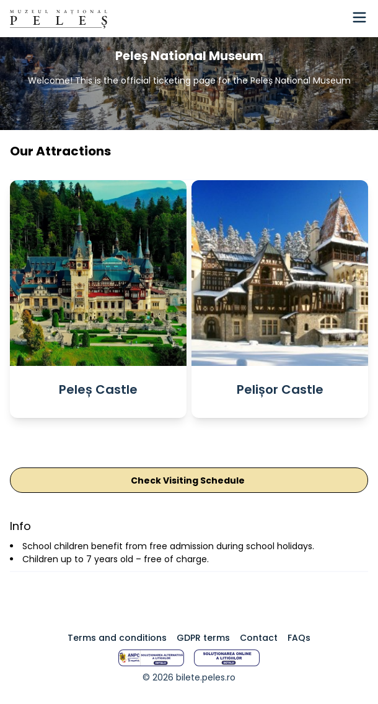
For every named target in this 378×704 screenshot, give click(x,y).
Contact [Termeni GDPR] (259, 638)
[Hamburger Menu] (359, 17)
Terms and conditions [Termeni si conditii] (117, 638)
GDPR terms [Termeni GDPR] (203, 638)
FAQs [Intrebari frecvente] (299, 638)
